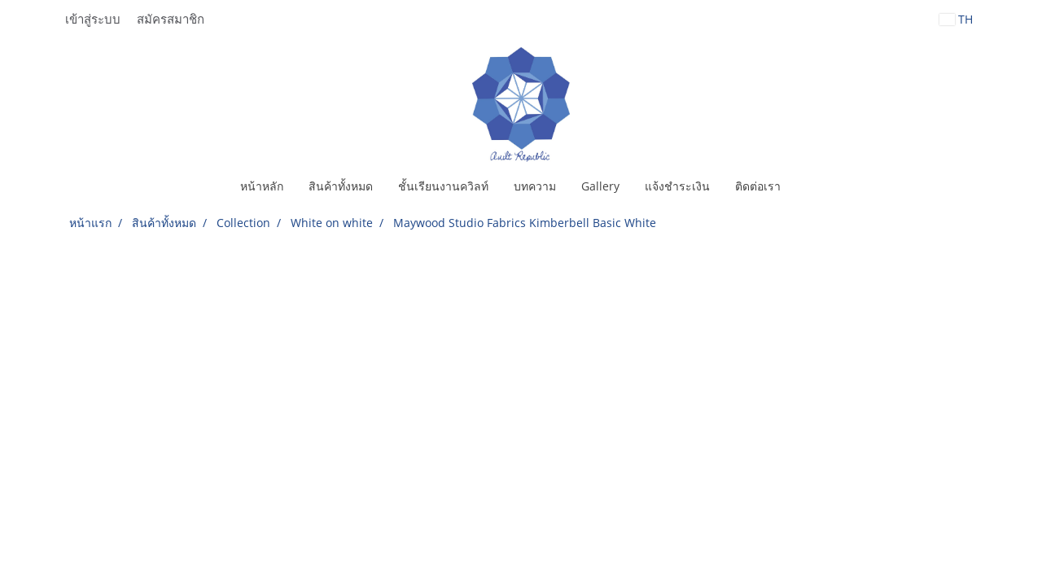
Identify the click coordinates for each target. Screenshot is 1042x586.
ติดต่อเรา (758, 186)
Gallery (600, 186)
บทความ (535, 186)
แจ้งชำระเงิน (677, 186)
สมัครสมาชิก (170, 19)
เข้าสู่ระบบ (92, 19)
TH (956, 19)
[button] (807, 186)
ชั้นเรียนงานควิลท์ (443, 186)
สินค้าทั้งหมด (341, 186)
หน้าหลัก (261, 186)
